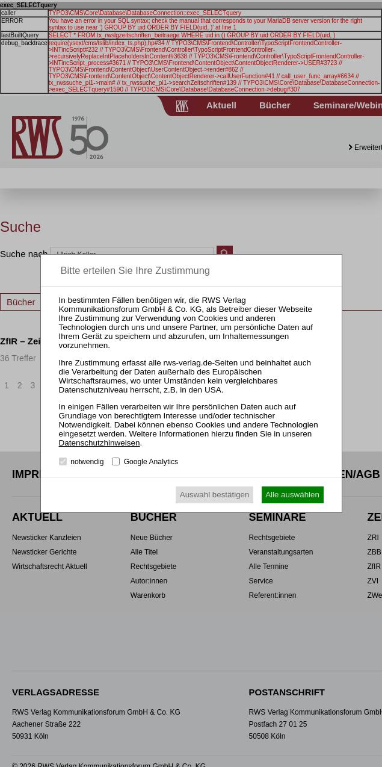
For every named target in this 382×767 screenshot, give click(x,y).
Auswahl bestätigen (215, 494)
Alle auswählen (292, 494)
